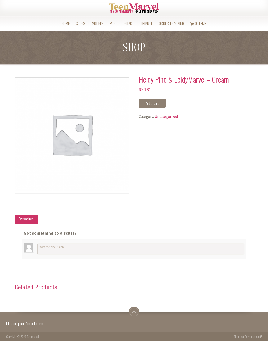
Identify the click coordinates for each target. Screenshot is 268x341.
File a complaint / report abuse (25, 323)
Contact (127, 23)
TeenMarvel (33, 336)
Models (97, 23)
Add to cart (152, 103)
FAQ (112, 23)
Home (66, 23)
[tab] (26, 219)
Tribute (146, 23)
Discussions (26, 218)
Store (80, 23)
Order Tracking (171, 23)
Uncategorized (166, 116)
